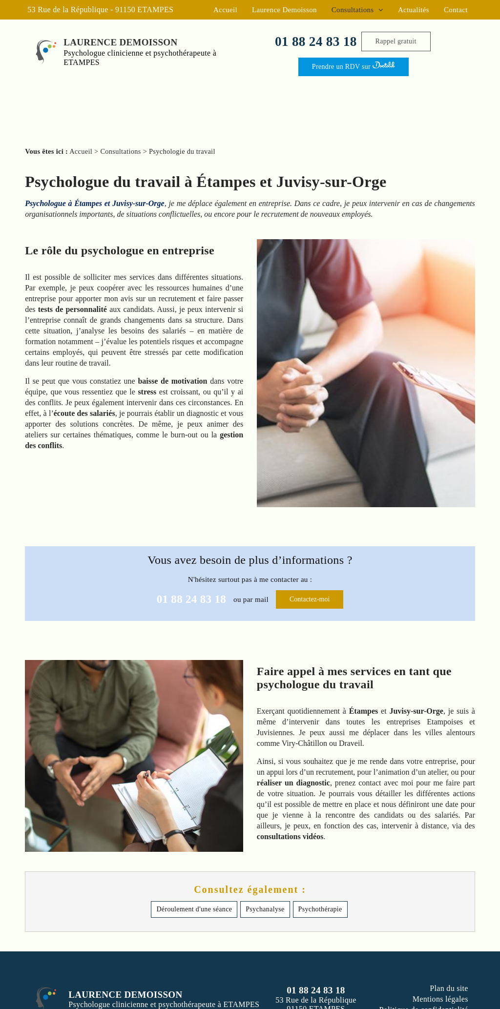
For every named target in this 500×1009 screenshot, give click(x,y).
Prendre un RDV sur (353, 65)
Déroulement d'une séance (194, 909)
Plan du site (449, 988)
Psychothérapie (320, 909)
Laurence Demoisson (284, 10)
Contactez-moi (310, 599)
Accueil (225, 10)
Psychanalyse (265, 909)
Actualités (413, 10)
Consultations (354, 10)
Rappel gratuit (396, 41)
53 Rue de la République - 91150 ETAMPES (100, 9)
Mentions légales (440, 999)
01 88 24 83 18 (316, 41)
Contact (456, 10)
